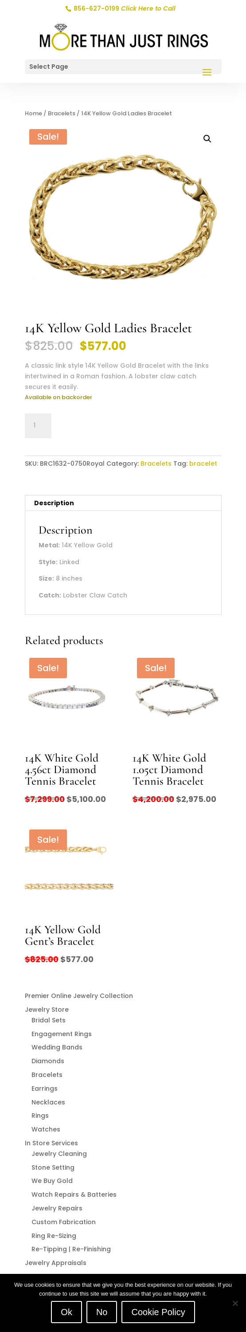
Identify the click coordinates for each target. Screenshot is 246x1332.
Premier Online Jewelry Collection (79, 995)
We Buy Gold (52, 1180)
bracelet (203, 463)
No (102, 1312)
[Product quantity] (38, 425)
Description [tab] (54, 503)
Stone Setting (52, 1167)
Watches (45, 1129)
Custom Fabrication (63, 1222)
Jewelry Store (47, 1009)
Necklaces (48, 1102)
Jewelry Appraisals (55, 1262)
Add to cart (95, 424)
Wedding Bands (56, 1047)
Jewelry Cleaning (59, 1153)
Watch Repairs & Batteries (74, 1194)
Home (33, 113)
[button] (207, 139)
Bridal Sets (48, 1020)
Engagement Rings (61, 1033)
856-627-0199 (124, 8)
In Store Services (51, 1143)
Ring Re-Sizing (53, 1235)
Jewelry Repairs (56, 1208)
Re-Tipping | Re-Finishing (71, 1249)
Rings (40, 1115)
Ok (66, 1312)
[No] (234, 1303)
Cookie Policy (158, 1312)
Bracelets (61, 113)
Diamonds (47, 1061)
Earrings (44, 1088)
